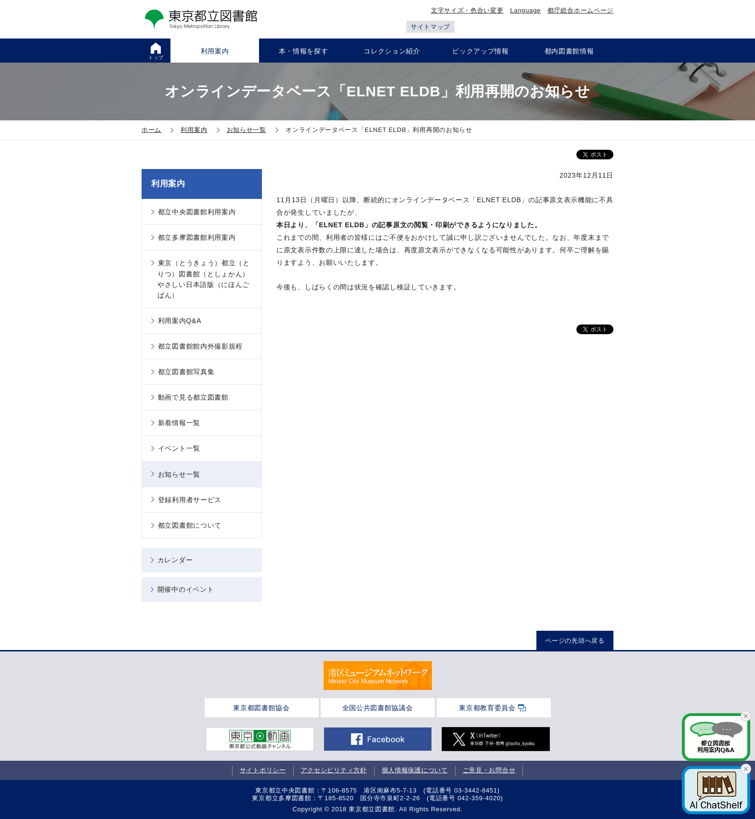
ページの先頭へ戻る (574, 640)
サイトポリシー (263, 770)
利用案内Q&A (179, 321)
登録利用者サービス (189, 500)
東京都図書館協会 (261, 708)
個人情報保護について (415, 770)
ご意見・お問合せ (489, 770)
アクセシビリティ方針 (334, 770)
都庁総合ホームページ (580, 10)
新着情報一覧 (179, 423)
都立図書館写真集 (186, 372)
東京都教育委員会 (487, 708)
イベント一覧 (179, 448)
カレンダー (175, 560)
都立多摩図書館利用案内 (197, 237)
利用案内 (168, 183)
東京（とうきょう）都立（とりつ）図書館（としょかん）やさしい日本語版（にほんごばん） (203, 279)
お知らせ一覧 (179, 474)
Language (525, 10)
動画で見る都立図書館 (193, 397)
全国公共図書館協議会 (377, 708)
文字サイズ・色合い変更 (467, 10)
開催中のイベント (185, 589)
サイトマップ (430, 26)
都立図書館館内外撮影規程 (200, 346)
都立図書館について (189, 525)
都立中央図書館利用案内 (197, 212)
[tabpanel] (378, 675)
